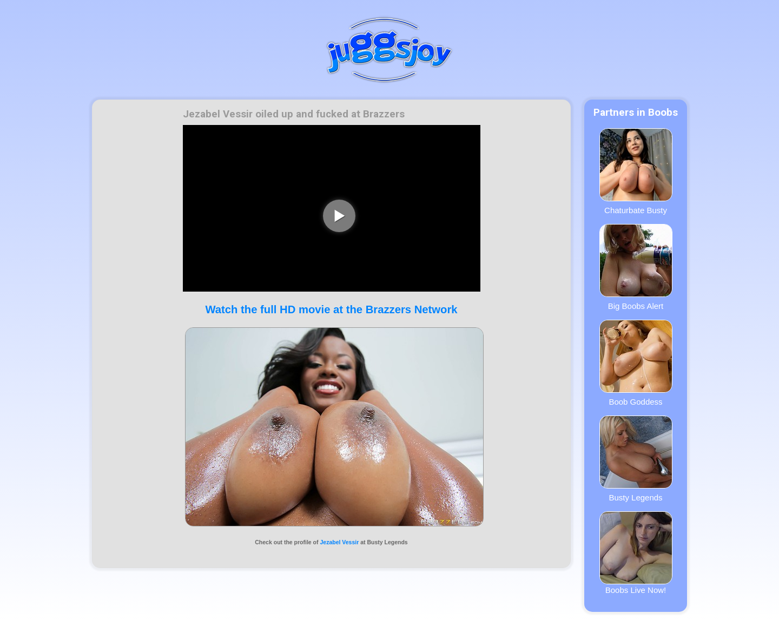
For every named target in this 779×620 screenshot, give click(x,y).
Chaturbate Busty (635, 171)
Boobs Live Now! (635, 553)
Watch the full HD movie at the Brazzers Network (331, 309)
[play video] (339, 216)
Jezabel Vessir (339, 542)
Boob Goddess (635, 363)
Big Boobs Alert (635, 267)
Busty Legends (635, 458)
